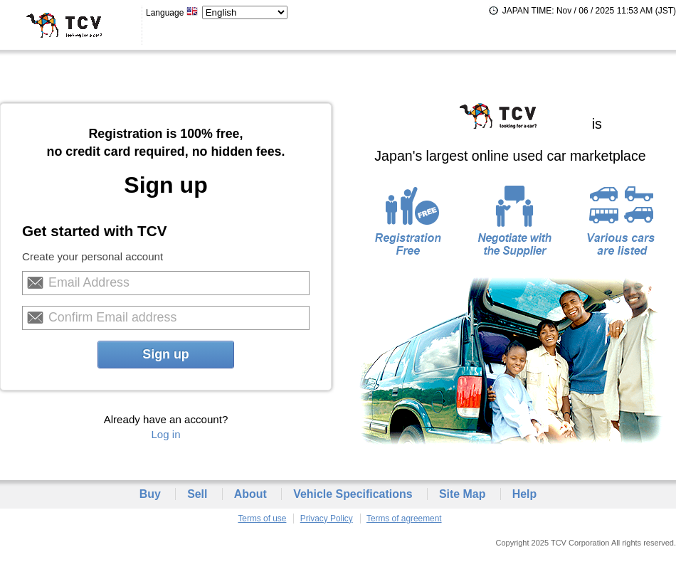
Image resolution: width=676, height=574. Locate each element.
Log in (165, 434)
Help (524, 494)
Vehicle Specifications (352, 494)
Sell (197, 494)
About (250, 494)
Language (172, 13)
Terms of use (262, 518)
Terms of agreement (404, 518)
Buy (150, 494)
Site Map (462, 494)
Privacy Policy (326, 518)
